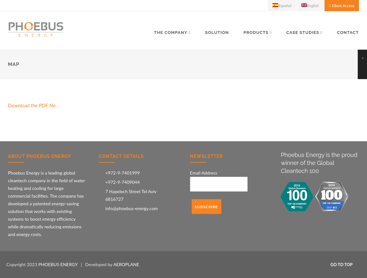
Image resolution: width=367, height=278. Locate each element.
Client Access (343, 5)
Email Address (205, 173)
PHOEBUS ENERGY (58, 264)
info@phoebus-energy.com (131, 208)
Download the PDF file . (33, 105)
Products (256, 32)
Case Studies (302, 32)
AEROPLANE (126, 264)
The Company (170, 32)
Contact (348, 32)
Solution (217, 32)
